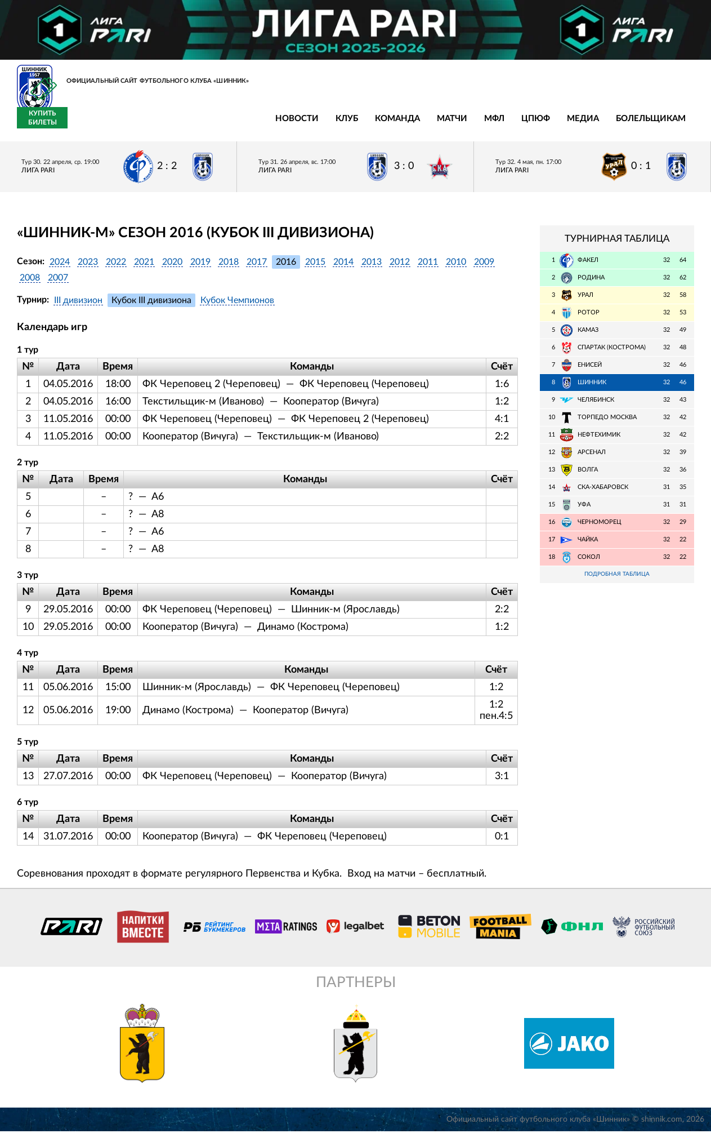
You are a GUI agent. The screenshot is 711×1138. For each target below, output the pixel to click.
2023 (88, 268)
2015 (315, 268)
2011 (428, 268)
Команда (188, 125)
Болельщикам (442, 125)
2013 (371, 268)
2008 (30, 283)
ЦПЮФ (326, 125)
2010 (456, 268)
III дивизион (78, 306)
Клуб (138, 125)
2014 (343, 268)
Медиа (374, 125)
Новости (88, 125)
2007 (58, 283)
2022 (116, 268)
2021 (144, 268)
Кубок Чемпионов (237, 306)
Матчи (243, 125)
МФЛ (285, 125)
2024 (60, 268)
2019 (200, 268)
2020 (172, 268)
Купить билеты (669, 124)
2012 (400, 268)
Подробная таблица (617, 581)
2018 (228, 268)
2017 (257, 268)
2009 (484, 268)
